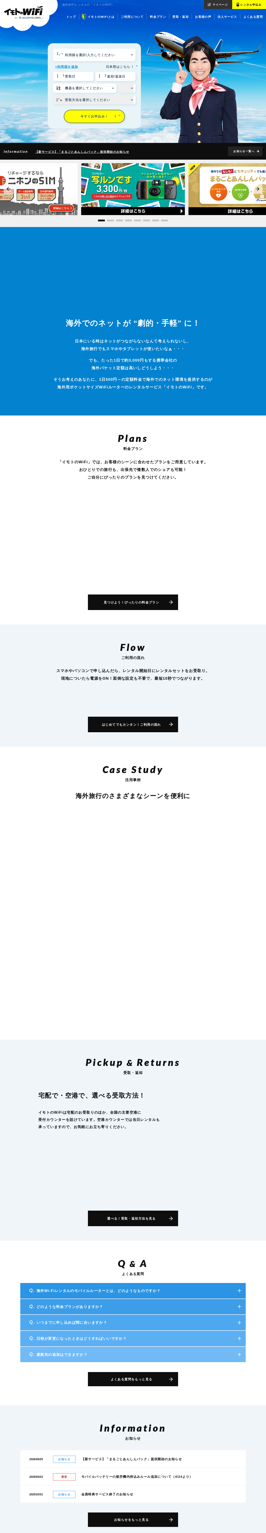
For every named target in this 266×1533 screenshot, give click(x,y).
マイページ (220, 4)
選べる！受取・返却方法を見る (131, 1218)
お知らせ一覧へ (244, 151)
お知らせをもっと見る (131, 1520)
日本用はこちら (121, 67)
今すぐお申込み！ (100, 116)
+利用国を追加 (66, 67)
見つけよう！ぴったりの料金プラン (131, 602)
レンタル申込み (250, 4)
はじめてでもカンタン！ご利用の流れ (131, 724)
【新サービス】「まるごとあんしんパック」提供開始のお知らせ (82, 152)
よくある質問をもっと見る (131, 1379)
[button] (101, 220)
